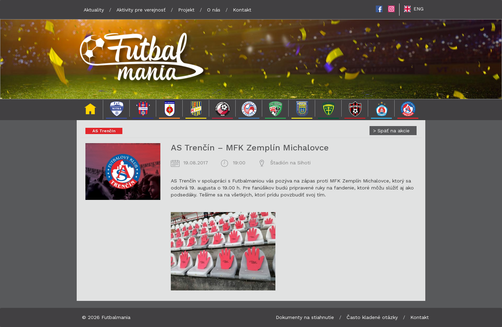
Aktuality (94, 10)
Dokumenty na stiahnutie (305, 317)
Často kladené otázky (372, 317)
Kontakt (242, 10)
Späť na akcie (391, 130)
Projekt (186, 10)
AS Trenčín (103, 131)
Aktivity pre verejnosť (141, 10)
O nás (213, 10)
